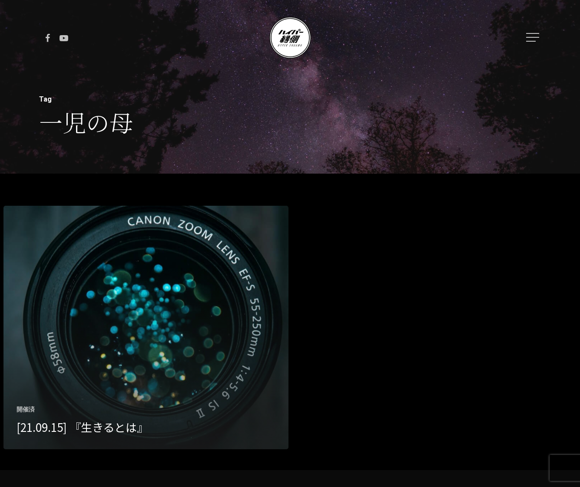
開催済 (26, 409)
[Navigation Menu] (533, 37)
